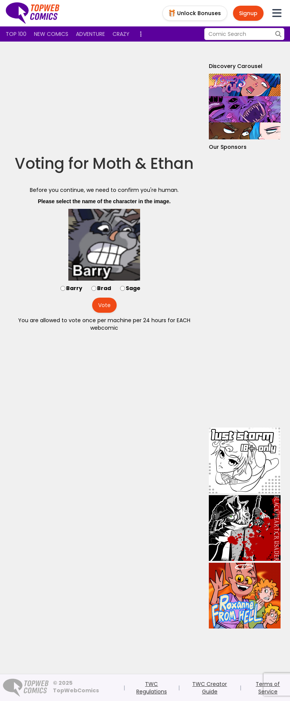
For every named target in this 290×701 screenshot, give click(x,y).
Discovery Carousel (235, 66)
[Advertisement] (143, 98)
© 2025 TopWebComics (76, 686)
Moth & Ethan (143, 163)
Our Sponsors (228, 147)
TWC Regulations (151, 687)
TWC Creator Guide (209, 687)
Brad (104, 288)
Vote (104, 305)
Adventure (90, 34)
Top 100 (16, 34)
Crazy (121, 34)
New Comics (51, 34)
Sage (133, 288)
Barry (74, 288)
